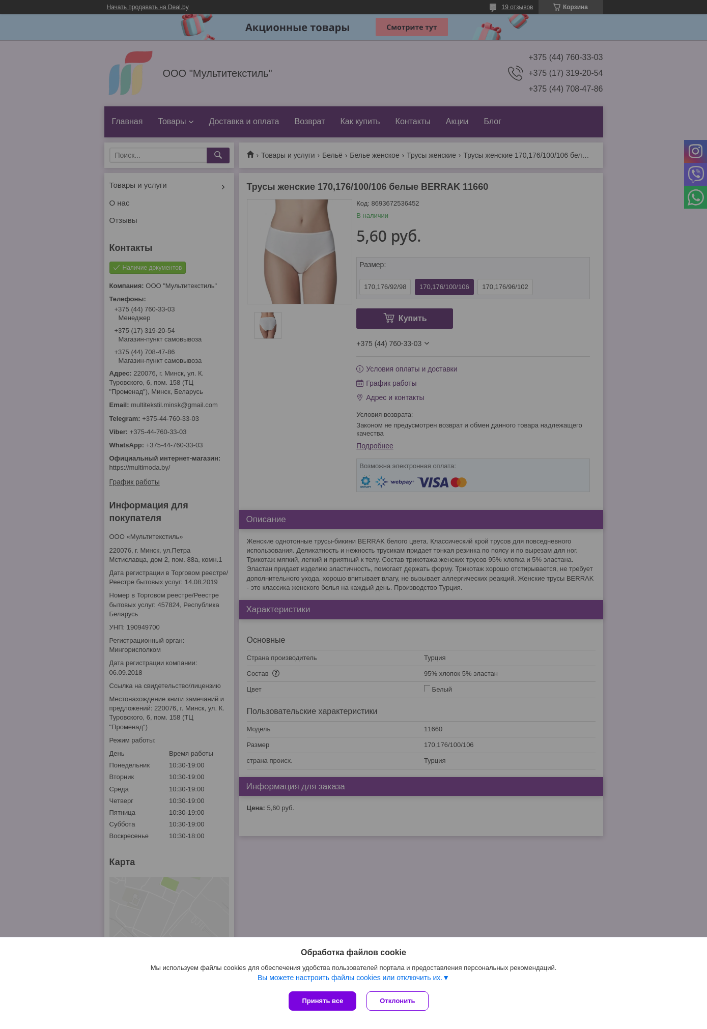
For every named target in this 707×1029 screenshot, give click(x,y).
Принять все (322, 1001)
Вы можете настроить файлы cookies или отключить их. (350, 978)
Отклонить (397, 1001)
